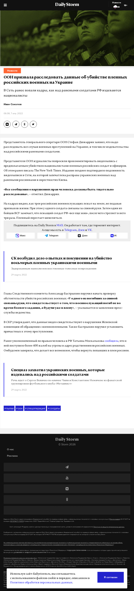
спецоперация (35, 408)
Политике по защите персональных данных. (109, 527)
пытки (9, 408)
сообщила (111, 341)
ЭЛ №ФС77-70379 (17, 521)
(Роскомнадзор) (114, 519)
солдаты (54, 408)
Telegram (70, 230)
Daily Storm (67, 5)
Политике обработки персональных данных (41, 582)
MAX (60, 225)
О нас (10, 449)
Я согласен (110, 577)
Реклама (12, 455)
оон (19, 408)
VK (90, 230)
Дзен (81, 230)
